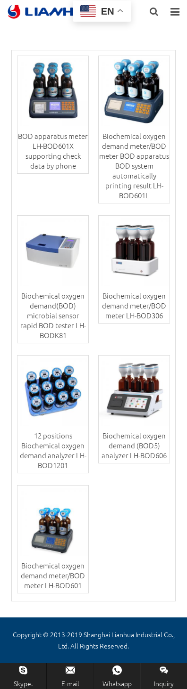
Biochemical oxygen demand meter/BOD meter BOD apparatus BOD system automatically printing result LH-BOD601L (134, 165)
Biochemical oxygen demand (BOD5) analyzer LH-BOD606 (134, 445)
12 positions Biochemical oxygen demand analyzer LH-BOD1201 (53, 450)
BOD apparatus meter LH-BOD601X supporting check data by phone (53, 150)
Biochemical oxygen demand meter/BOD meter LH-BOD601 (53, 575)
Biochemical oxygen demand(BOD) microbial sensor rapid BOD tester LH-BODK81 (53, 315)
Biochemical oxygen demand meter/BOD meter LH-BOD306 (134, 305)
